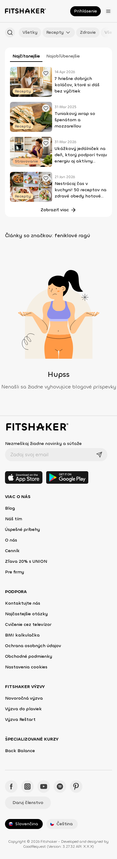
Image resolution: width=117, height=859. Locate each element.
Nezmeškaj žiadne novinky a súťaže (43, 444)
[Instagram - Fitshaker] (27, 786)
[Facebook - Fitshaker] (11, 786)
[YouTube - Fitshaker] (43, 786)
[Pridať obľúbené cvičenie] (46, 73)
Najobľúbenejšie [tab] (63, 56)
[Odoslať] (99, 455)
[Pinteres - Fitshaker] (76, 786)
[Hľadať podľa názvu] (10, 32)
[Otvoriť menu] (108, 11)
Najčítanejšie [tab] (26, 56)
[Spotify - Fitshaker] (60, 786)
